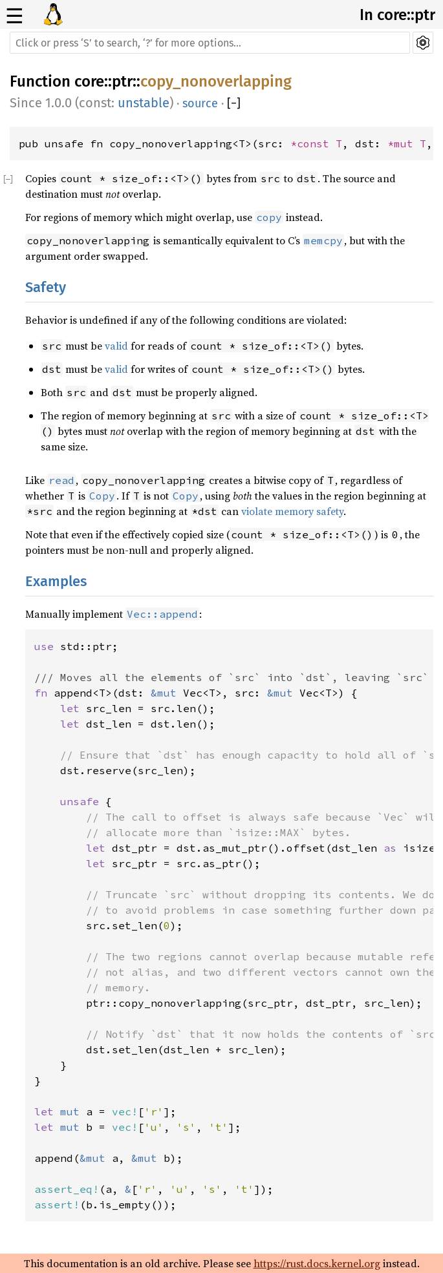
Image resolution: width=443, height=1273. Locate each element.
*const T (316, 143)
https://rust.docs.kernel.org (317, 1263)
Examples (56, 581)
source (200, 103)
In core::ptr (397, 15)
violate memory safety (292, 511)
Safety (45, 287)
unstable (143, 102)
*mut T (406, 143)
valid (116, 346)
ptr (122, 81)
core (89, 81)
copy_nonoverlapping (216, 81)
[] (234, 103)
